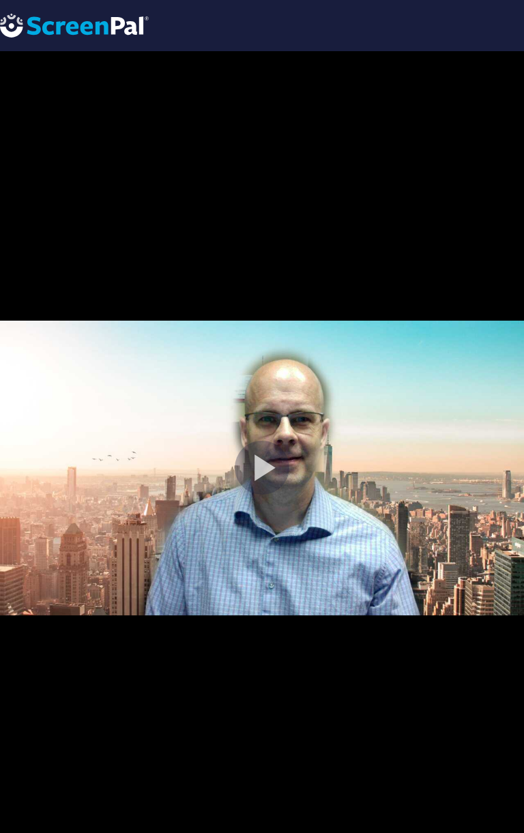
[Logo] (74, 24)
